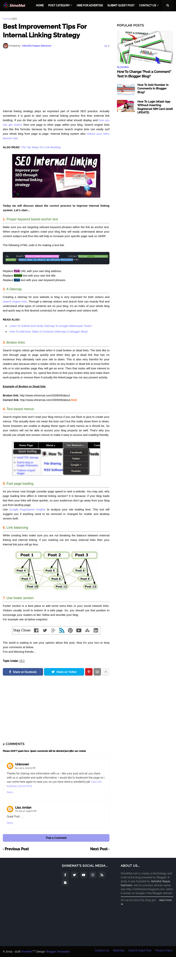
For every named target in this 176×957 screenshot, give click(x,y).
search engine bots (15, 301)
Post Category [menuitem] (59, 5)
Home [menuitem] (40, 5)
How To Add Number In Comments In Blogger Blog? (153, 88)
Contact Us (101, 951)
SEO (14, 18)
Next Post (99, 849)
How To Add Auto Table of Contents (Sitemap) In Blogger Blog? (49, 331)
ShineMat (27, 951)
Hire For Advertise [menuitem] (90, 5)
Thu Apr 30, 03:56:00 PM (25, 811)
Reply (10, 792)
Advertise (118, 951)
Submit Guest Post (140, 951)
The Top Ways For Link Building (41, 147)
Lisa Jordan (23, 807)
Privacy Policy (164, 951)
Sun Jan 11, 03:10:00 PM (25, 768)
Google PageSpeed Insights (27, 509)
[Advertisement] (56, 79)
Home (6, 18)
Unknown (22, 764)
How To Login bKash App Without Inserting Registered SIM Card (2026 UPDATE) (155, 107)
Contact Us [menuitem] (147, 5)
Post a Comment (56, 837)
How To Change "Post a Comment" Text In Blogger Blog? (144, 74)
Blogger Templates (58, 951)
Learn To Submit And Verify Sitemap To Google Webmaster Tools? (51, 325)
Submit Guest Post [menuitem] (121, 5)
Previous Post (17, 849)
